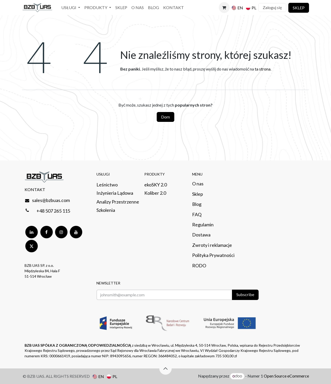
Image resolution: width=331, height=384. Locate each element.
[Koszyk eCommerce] (224, 7)
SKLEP (299, 7)
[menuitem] (70, 7)
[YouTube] (76, 232)
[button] (165, 368)
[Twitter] (31, 246)
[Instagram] (61, 232)
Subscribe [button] (245, 294)
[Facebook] (46, 232)
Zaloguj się (272, 7)
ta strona (262, 68)
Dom (165, 116)
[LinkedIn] (31, 232)
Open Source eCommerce (286, 375)
